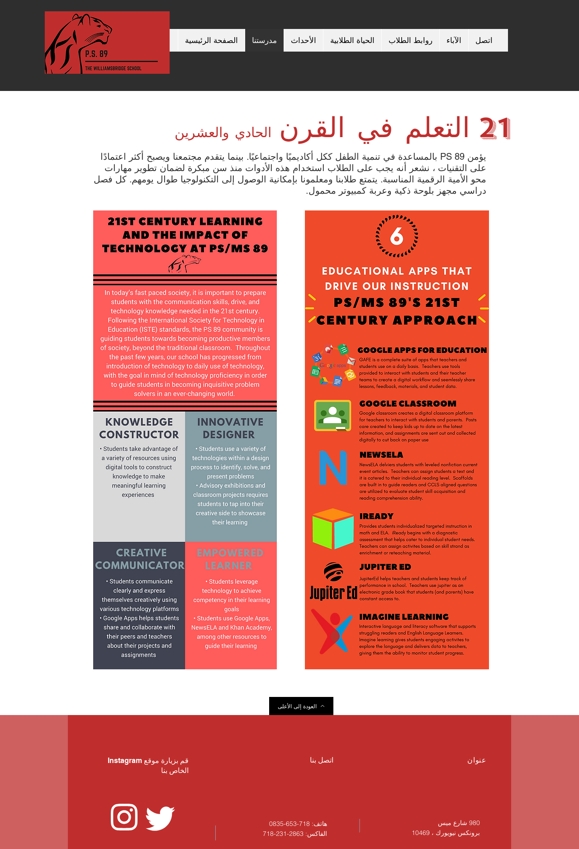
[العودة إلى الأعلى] (301, 706)
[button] (352, 40)
